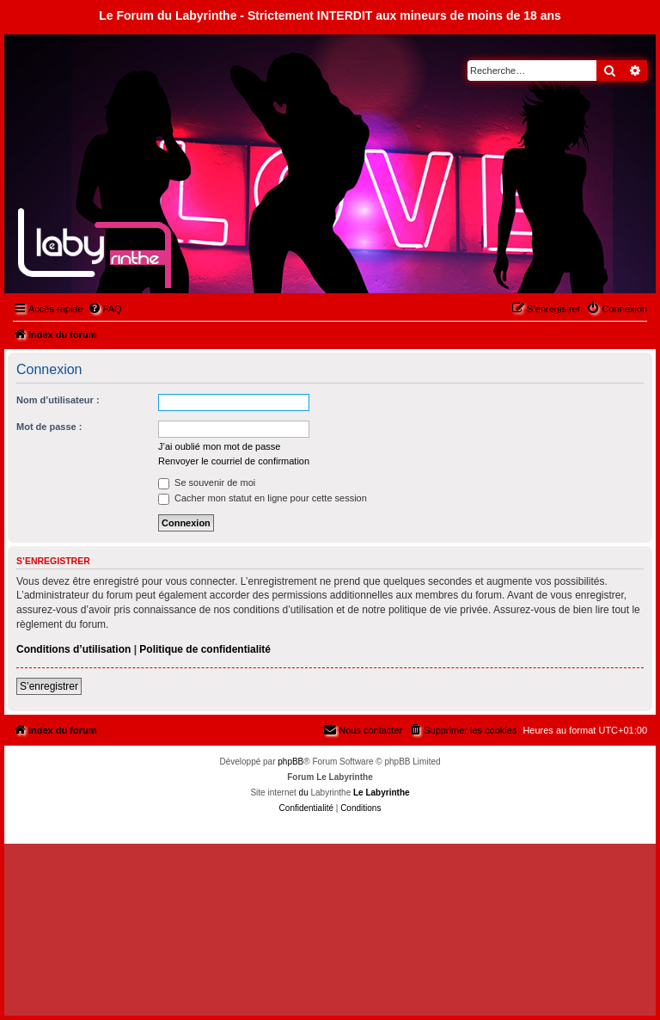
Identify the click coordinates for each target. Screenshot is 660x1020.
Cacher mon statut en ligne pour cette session (262, 498)
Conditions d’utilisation (73, 649)
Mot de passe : (49, 426)
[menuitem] (105, 308)
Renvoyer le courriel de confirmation (233, 461)
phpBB (290, 761)
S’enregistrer (49, 686)
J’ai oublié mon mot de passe (219, 446)
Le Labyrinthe (381, 792)
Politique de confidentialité (205, 649)
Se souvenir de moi (206, 482)
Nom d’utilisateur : (58, 400)
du (304, 792)
